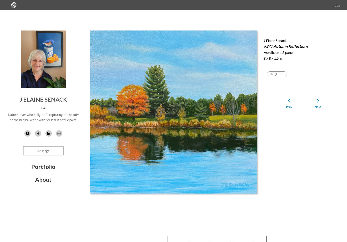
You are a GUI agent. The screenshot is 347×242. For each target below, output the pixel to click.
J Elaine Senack (43, 99)
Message (43, 151)
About (43, 179)
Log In (339, 5)
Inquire (276, 74)
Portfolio (43, 166)
